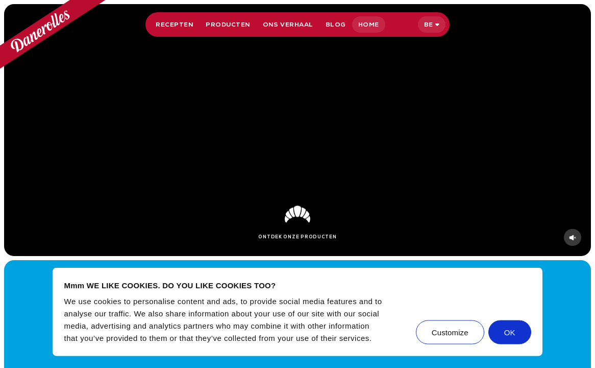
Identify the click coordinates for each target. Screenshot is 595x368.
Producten (228, 24)
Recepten (174, 24)
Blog (336, 24)
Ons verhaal (288, 24)
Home (368, 24)
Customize (450, 332)
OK (509, 332)
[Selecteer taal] (431, 24)
